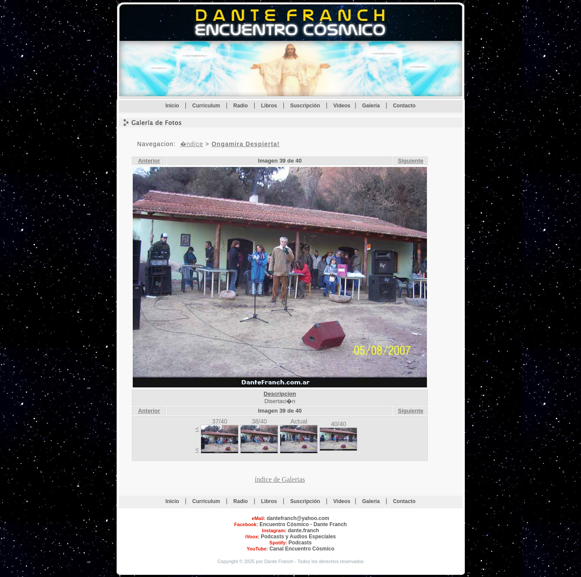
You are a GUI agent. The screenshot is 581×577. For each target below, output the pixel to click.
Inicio (173, 106)
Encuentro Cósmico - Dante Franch (303, 524)
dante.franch (303, 530)
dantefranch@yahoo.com (298, 518)
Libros (270, 106)
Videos (342, 106)
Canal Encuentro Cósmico (301, 549)
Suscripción (306, 106)
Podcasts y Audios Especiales (298, 537)
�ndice (191, 143)
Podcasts (300, 543)
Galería (372, 106)
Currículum (207, 106)
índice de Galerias (280, 479)
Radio (241, 106)
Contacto (404, 106)
